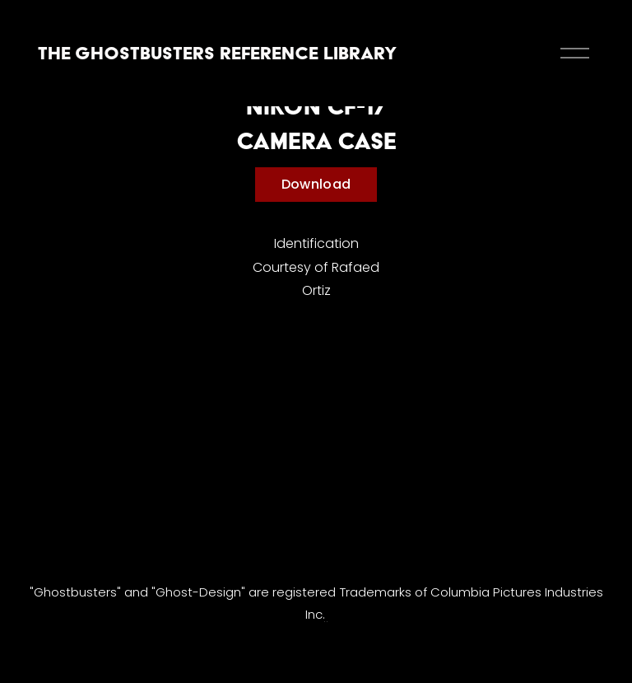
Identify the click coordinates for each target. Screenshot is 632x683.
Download (316, 184)
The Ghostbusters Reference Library (217, 52)
